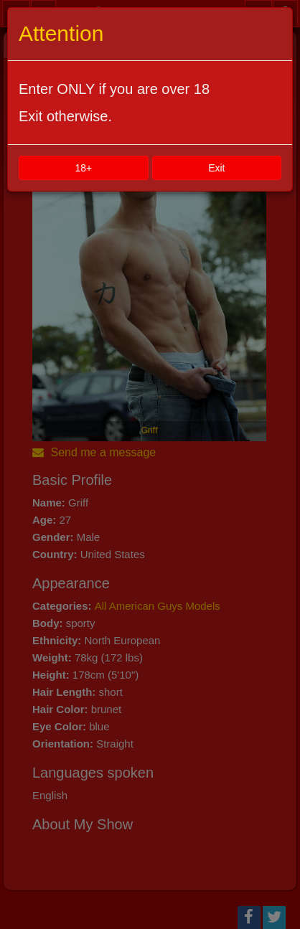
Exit (216, 168)
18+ (83, 168)
